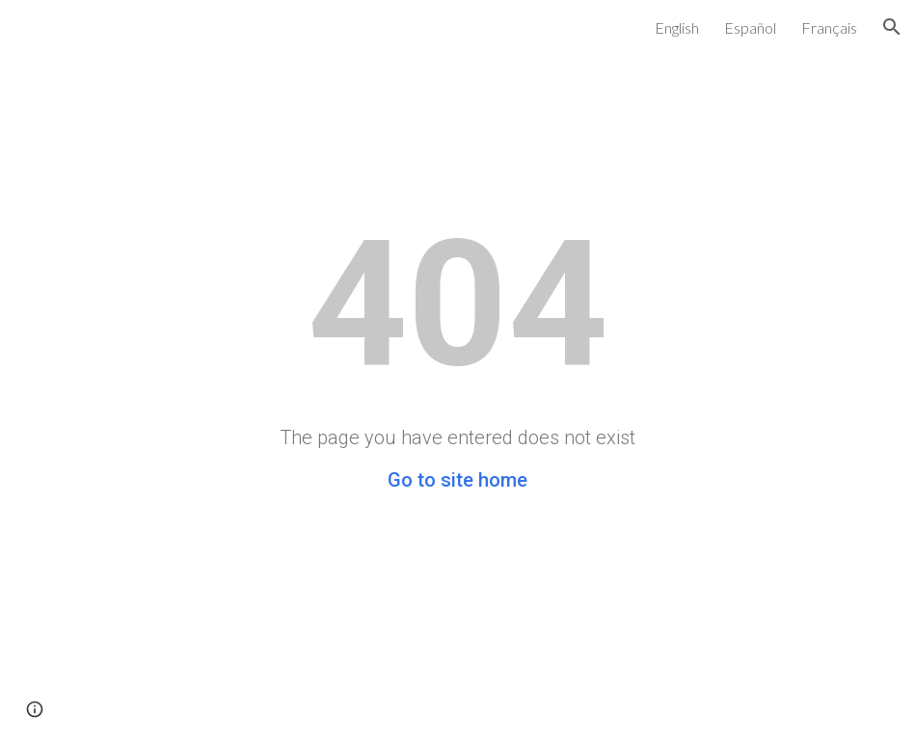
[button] (892, 27)
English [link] (677, 27)
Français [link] (829, 27)
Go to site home (457, 479)
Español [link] (750, 27)
